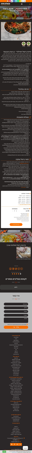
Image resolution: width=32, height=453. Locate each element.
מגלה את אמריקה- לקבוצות (16, 389)
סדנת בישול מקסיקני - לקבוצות (16, 391)
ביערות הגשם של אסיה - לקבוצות (16, 392)
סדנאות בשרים (16, 416)
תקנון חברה (23, 187)
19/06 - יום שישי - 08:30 (24, 201)
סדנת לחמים (16, 403)
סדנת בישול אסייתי (16, 419)
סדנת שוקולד (16, 409)
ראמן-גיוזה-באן (16, 375)
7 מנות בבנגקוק (16, 428)
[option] (16, 31)
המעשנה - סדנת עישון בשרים (16, 362)
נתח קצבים (16, 358)
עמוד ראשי (29, 18)
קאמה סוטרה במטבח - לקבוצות (16, 434)
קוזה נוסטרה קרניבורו (16, 361)
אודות (16, 338)
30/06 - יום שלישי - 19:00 (24, 203)
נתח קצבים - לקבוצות (16, 382)
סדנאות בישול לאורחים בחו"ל (16, 394)
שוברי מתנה (16, 348)
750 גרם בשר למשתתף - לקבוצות (16, 388)
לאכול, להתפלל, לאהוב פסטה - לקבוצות (16, 385)
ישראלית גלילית (16, 373)
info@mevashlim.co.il (24, 163)
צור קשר (16, 351)
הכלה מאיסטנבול (16, 372)
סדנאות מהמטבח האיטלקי (16, 417)
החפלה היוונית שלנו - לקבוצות (16, 383)
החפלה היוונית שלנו (16, 370)
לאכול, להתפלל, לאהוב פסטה (16, 365)
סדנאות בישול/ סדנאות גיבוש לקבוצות (16, 345)
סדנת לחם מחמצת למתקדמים (16, 404)
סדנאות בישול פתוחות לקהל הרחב (21, 18)
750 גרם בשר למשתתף (16, 359)
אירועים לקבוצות (16, 396)
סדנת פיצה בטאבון (16, 407)
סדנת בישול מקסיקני (16, 364)
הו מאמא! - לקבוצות (16, 431)
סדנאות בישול (16, 340)
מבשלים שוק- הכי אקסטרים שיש (16, 379)
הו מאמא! (16, 426)
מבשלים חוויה (16, 337)
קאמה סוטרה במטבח (16, 429)
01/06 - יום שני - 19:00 (24, 196)
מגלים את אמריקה (16, 369)
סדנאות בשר (16, 346)
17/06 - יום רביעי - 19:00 (24, 199)
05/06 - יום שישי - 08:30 (24, 197)
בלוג (16, 349)
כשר (22, 1)
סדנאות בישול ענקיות (16, 399)
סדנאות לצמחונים (16, 421)
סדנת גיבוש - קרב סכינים (16, 380)
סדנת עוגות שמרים (16, 406)
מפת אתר (16, 352)
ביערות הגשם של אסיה (16, 367)
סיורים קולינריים (16, 397)
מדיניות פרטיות (16, 354)
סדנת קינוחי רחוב (16, 410)
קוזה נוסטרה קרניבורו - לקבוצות (16, 386)
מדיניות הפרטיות (14, 452)
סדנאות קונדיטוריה (16, 342)
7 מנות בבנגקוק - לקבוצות (16, 432)
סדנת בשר (16, 343)
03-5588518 (15, 440)
